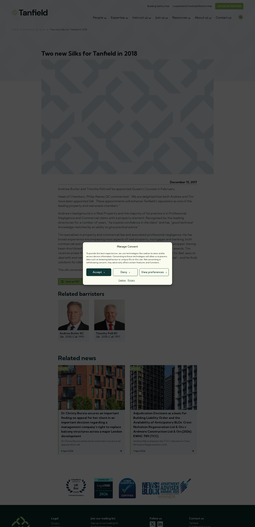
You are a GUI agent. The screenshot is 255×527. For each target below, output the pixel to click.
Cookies (122, 280)
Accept (97, 272)
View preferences (152, 272)
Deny (124, 272)
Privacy (131, 280)
